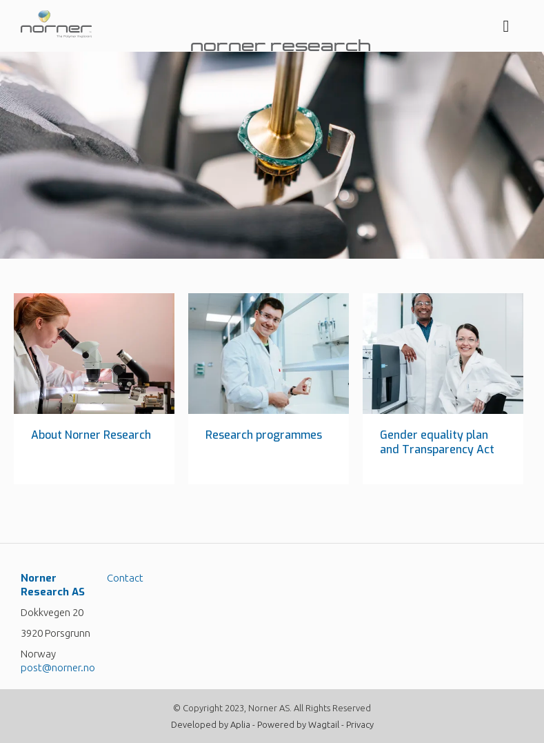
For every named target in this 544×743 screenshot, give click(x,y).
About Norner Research (91, 435)
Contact (125, 578)
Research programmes (263, 435)
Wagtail (323, 724)
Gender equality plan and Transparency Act (437, 442)
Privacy (360, 724)
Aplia (240, 724)
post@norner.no (58, 667)
